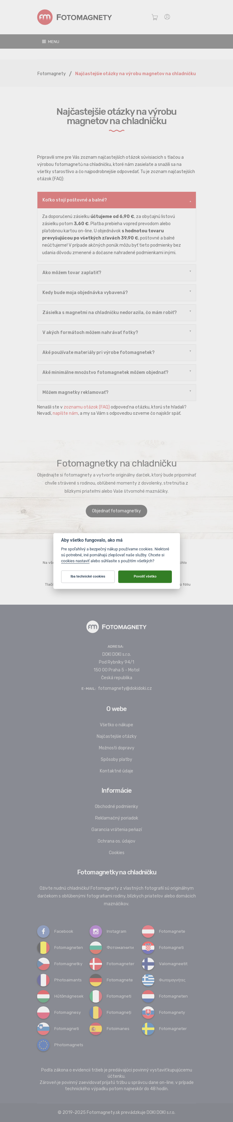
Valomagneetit (164, 963)
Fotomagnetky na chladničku (116, 872)
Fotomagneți (110, 1012)
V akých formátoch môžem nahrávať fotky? (90, 332)
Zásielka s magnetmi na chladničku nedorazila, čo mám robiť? (109, 312)
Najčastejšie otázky (117, 736)
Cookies (116, 852)
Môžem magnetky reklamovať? (75, 392)
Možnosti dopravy (116, 748)
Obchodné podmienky (116, 806)
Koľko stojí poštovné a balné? (74, 200)
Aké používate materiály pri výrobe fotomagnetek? (98, 352)
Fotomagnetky (59, 963)
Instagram (108, 931)
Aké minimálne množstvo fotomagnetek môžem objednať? (105, 372)
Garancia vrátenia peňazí (116, 829)
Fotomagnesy (59, 1012)
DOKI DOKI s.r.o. (161, 1112)
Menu (50, 41)
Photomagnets (60, 1044)
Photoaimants (59, 980)
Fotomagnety (51, 73)
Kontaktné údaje (116, 771)
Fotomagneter (112, 963)
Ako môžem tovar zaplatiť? (71, 272)
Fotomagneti (163, 947)
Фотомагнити (112, 947)
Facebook (55, 931)
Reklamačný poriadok (116, 818)
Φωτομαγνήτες (164, 980)
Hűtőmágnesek (60, 996)
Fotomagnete (163, 931)
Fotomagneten (60, 947)
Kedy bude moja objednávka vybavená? (85, 292)
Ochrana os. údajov (116, 841)
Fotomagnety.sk (103, 1112)
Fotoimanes (109, 1028)
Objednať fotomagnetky (116, 511)
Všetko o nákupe (116, 725)
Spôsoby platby (116, 759)
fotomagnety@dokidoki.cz (125, 688)
